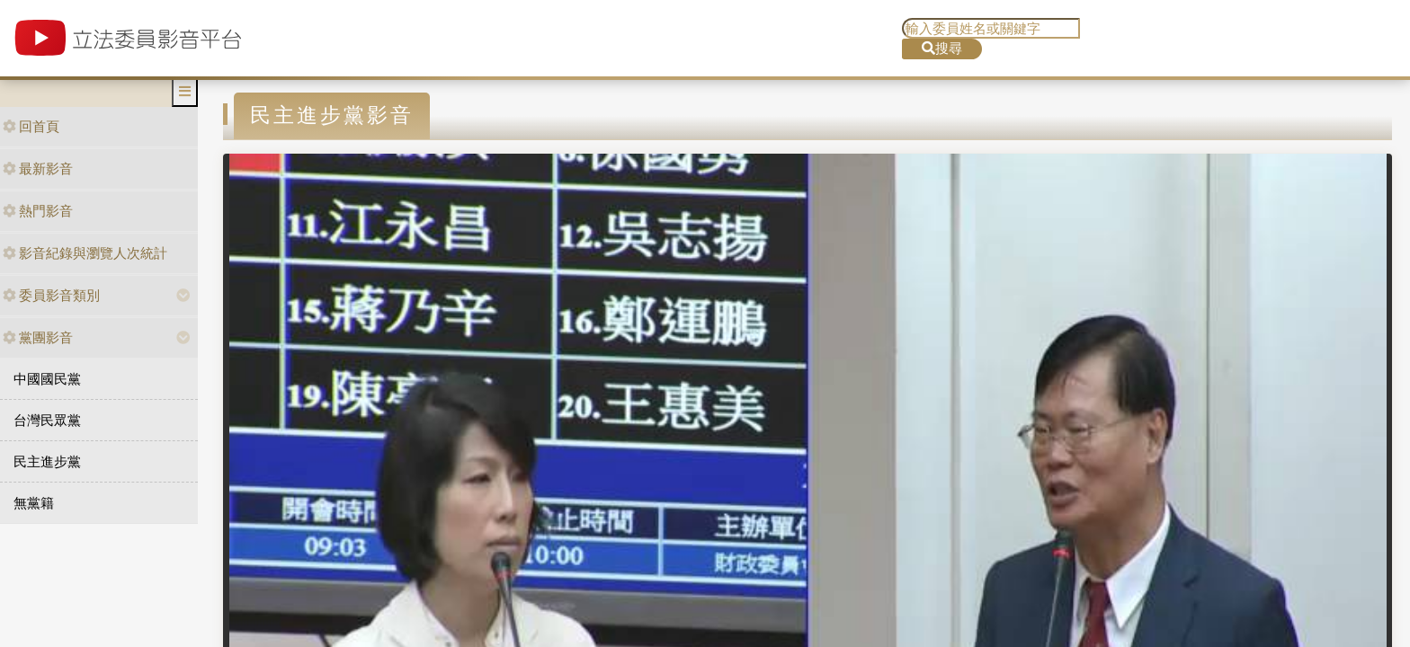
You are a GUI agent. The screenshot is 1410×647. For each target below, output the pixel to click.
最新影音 (38, 168)
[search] (991, 28)
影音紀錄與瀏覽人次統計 (85, 253)
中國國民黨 (47, 378)
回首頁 (31, 126)
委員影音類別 (51, 295)
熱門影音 (38, 210)
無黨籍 (33, 502)
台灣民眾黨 (47, 420)
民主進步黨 (47, 461)
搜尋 (942, 48)
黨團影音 (38, 337)
